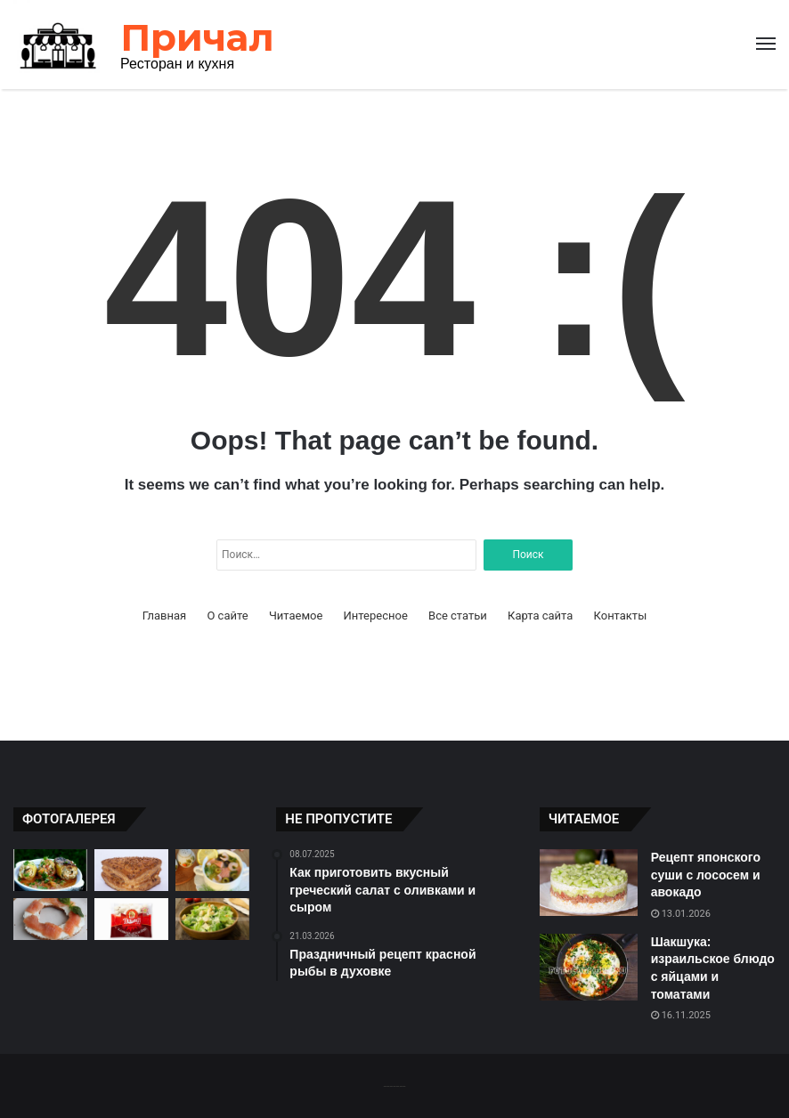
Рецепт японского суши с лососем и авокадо (706, 874)
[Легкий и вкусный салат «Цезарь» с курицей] (212, 919)
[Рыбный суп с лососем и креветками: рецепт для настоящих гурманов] (212, 870)
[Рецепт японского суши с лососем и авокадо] (589, 882)
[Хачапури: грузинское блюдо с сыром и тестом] (131, 870)
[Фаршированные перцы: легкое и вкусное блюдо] (50, 870)
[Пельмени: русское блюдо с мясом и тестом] (131, 919)
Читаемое (295, 615)
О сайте (227, 615)
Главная (164, 615)
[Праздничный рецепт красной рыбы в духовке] (50, 919)
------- (394, 1085)
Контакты (620, 615)
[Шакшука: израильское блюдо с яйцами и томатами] (589, 967)
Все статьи (457, 615)
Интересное (376, 615)
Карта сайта (540, 615)
